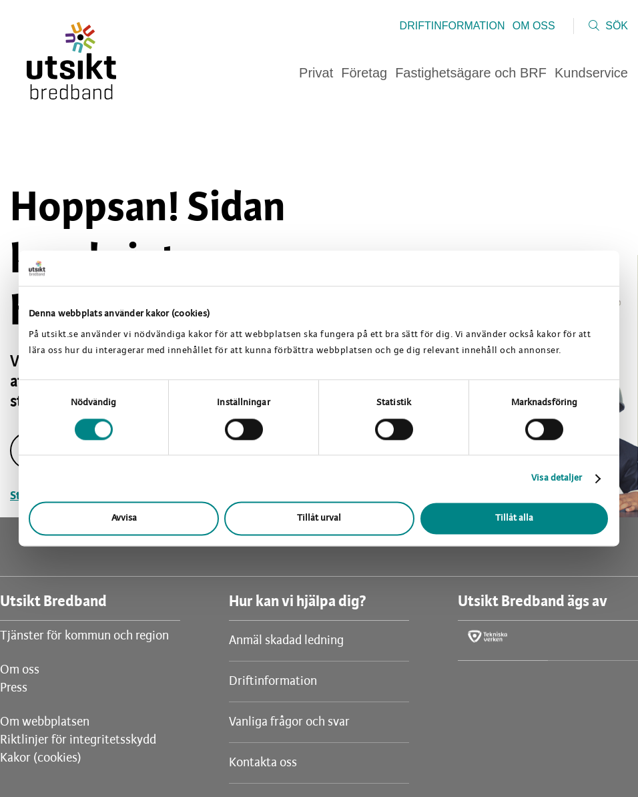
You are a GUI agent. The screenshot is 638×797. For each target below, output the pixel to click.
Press (13, 688)
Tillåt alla (514, 519)
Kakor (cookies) (40, 758)
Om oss (534, 25)
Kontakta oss (263, 763)
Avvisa (124, 519)
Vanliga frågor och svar (289, 722)
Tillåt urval (319, 519)
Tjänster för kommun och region (84, 636)
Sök (616, 25)
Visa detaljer (556, 478)
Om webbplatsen (44, 722)
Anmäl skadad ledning (286, 640)
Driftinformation (452, 25)
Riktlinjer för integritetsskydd (78, 740)
